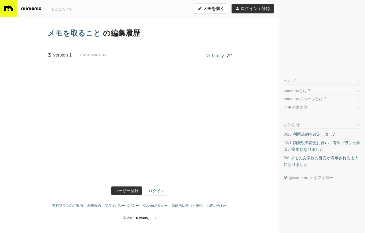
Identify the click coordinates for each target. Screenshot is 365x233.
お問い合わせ (217, 206)
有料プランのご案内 (67, 206)
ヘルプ (290, 81)
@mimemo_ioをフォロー (308, 177)
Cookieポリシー (155, 206)
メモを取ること (75, 33)
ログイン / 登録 (252, 8)
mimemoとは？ (297, 90)
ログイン (157, 190)
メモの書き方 (296, 107)
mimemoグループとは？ (305, 99)
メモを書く (211, 8)
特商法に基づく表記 (187, 206)
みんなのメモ (61, 9)
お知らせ (292, 124)
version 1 (76, 55)
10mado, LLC (145, 218)
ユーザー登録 (127, 190)
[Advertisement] (322, 36)
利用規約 (94, 206)
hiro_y (222, 55)
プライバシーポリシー (122, 206)
